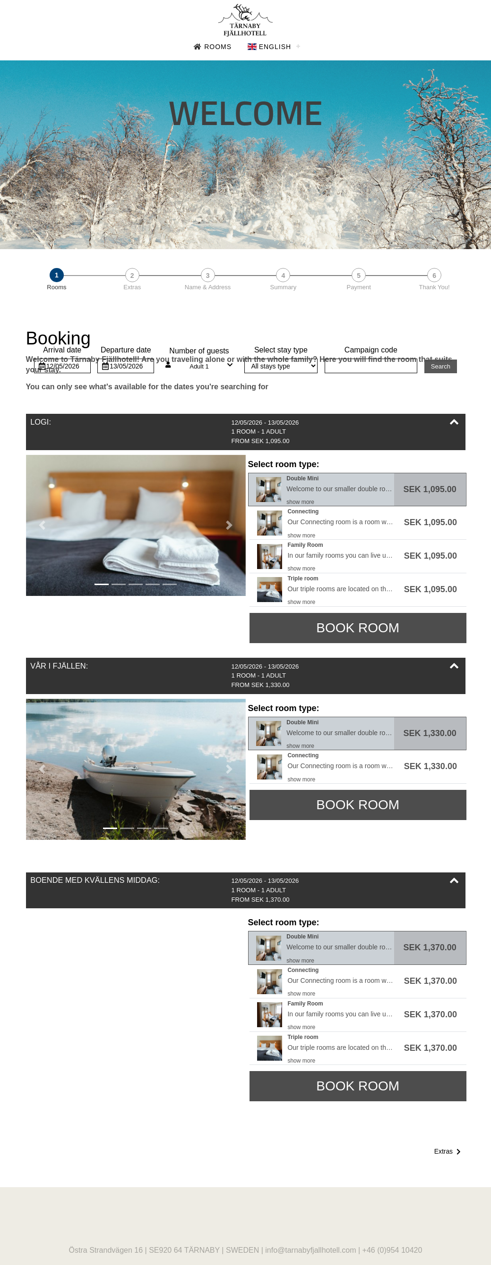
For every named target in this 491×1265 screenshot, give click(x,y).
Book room (357, 627)
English (269, 46)
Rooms (213, 46)
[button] (245, 432)
